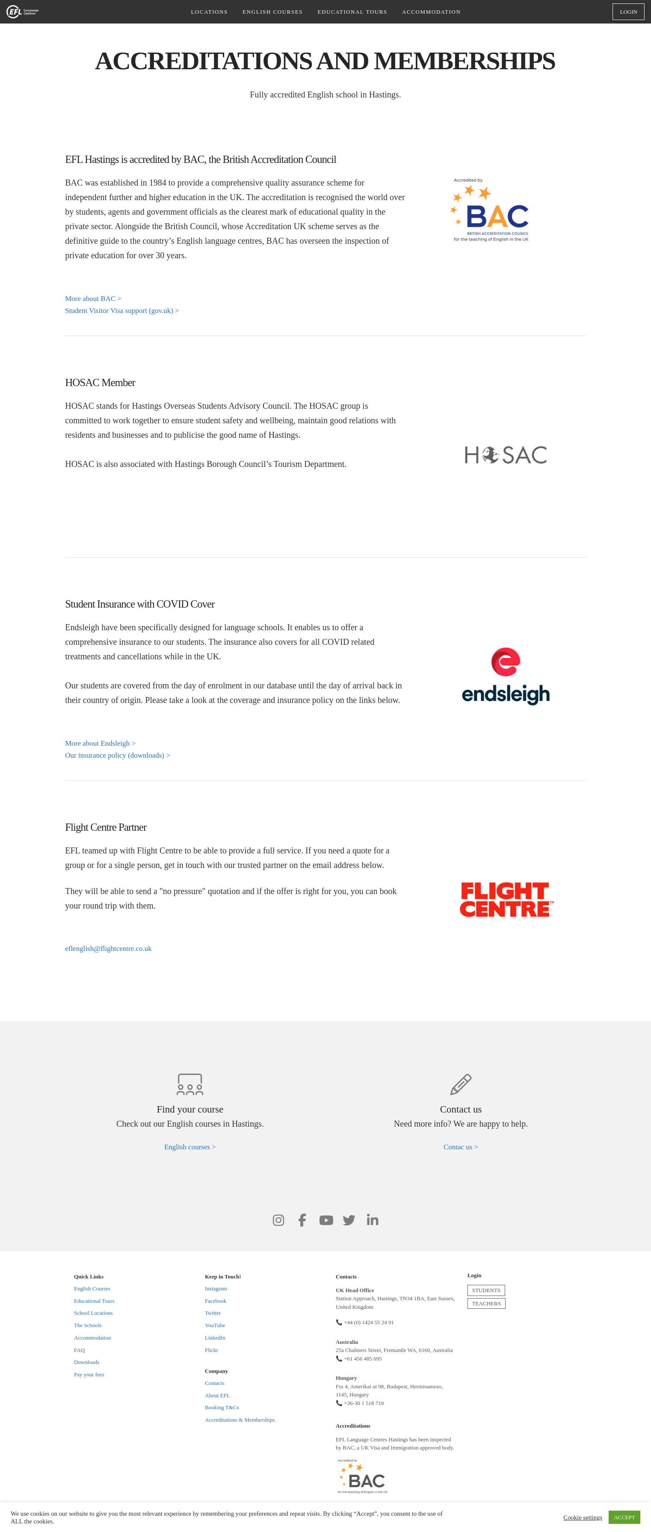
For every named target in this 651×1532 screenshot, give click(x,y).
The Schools (88, 1325)
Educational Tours (94, 1301)
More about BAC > (93, 299)
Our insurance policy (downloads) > (117, 755)
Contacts (215, 1383)
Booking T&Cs (222, 1407)
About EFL (217, 1395)
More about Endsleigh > (100, 743)
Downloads (86, 1362)
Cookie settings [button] (582, 1517)
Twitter (213, 1313)
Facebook (216, 1301)
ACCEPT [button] (624, 1517)
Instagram (216, 1288)
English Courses (92, 1288)
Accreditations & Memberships (240, 1420)
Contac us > (461, 1147)
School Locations (93, 1313)
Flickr (211, 1350)
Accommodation (92, 1337)
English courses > (190, 1147)
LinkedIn (215, 1337)
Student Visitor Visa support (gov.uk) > (122, 311)
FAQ (79, 1350)
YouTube (215, 1325)
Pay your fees (89, 1374)
